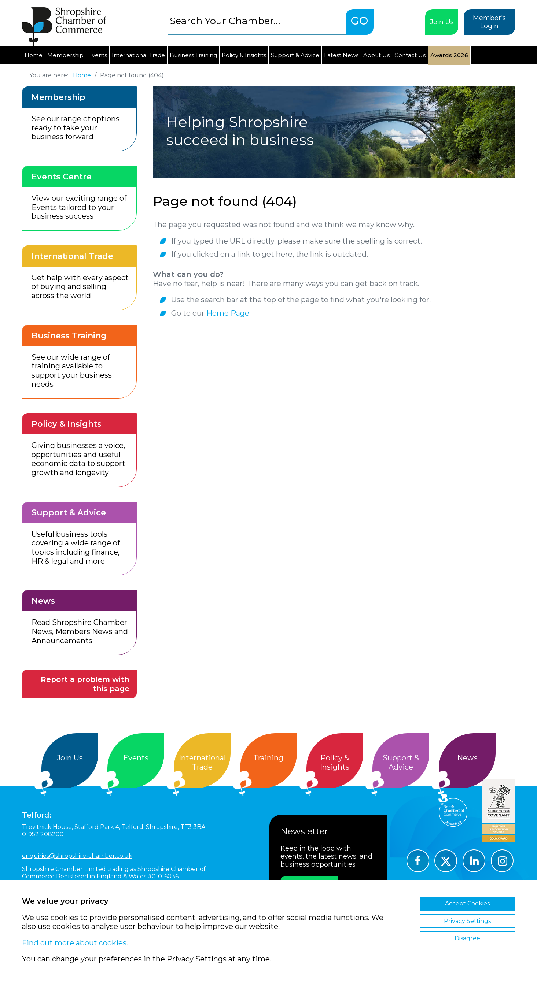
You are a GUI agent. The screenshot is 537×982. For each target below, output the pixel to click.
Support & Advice (295, 55)
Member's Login (489, 22)
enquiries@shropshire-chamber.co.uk (77, 855)
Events (97, 55)
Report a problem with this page (85, 684)
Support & (400, 762)
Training (268, 757)
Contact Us (410, 55)
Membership (65, 55)
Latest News (341, 55)
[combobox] (257, 20)
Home (34, 55)
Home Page (227, 313)
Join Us (442, 22)
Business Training (193, 55)
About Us (376, 55)
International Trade (138, 55)
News (467, 757)
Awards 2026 (449, 55)
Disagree (467, 938)
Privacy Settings (467, 921)
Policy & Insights (244, 55)
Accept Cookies (467, 903)
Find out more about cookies (74, 942)
